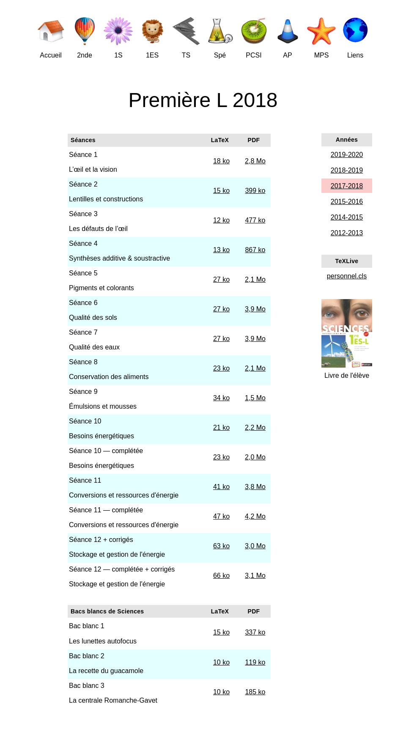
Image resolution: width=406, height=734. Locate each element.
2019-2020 (347, 154)
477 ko (255, 220)
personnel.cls (347, 276)
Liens (355, 55)
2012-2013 (347, 232)
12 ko (221, 220)
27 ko (221, 279)
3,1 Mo (255, 575)
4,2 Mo (255, 516)
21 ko (221, 427)
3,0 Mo (255, 546)
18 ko (221, 161)
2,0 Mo (255, 457)
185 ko (255, 692)
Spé (220, 55)
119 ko (255, 662)
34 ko (221, 397)
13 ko (221, 249)
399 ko (255, 190)
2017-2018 (347, 186)
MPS (321, 55)
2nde (84, 55)
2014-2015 (347, 217)
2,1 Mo (255, 279)
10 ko (221, 662)
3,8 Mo (255, 486)
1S (118, 55)
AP (287, 55)
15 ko (221, 190)
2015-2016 (347, 201)
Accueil (51, 55)
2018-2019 (347, 170)
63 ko (221, 546)
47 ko (221, 516)
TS (186, 55)
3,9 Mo (255, 309)
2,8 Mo (255, 161)
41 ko (221, 486)
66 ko (221, 575)
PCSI (253, 55)
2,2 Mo (255, 427)
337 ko (255, 632)
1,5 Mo (255, 397)
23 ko (221, 368)
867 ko (255, 249)
